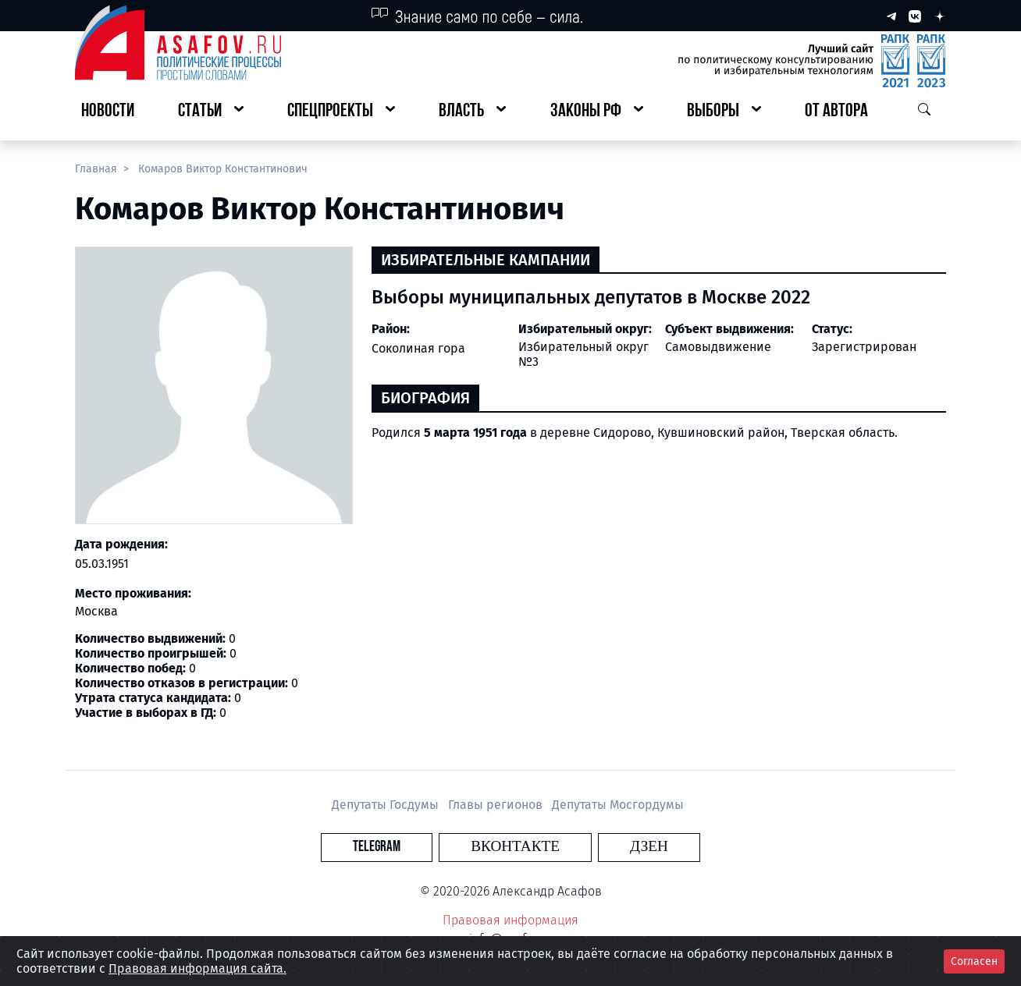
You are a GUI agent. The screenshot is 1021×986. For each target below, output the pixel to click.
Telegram (420, 847)
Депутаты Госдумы (387, 804)
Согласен (974, 961)
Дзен (605, 847)
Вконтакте (515, 847)
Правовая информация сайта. (197, 968)
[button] (211, 112)
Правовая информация (510, 920)
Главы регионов (497, 804)
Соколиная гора (418, 348)
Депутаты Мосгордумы (618, 804)
